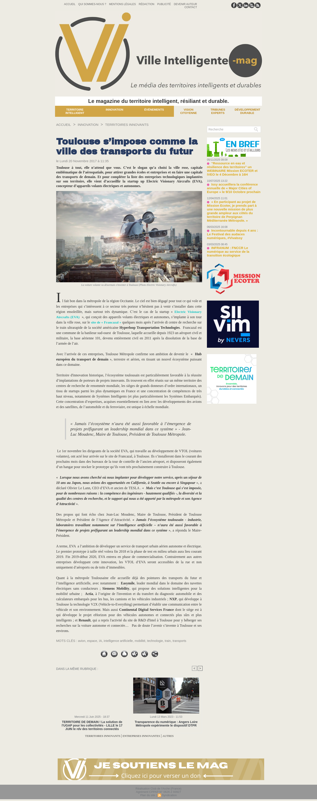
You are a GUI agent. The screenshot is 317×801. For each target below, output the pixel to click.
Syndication (169, 795)
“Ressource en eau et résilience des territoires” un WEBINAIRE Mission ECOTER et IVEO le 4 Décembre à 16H (233, 166)
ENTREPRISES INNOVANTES (144, 736)
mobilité (144, 641)
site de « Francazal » (106, 322)
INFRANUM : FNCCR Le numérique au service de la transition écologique (233, 235)
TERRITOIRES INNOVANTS (136, 124)
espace (93, 641)
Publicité (164, 4)
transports (185, 641)
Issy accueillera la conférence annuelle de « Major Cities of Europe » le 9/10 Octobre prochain (233, 182)
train (173, 641)
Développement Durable (247, 111)
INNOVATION (92, 124)
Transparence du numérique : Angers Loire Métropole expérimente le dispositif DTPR (166, 723)
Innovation (114, 109)
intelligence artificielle (120, 641)
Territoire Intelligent (74, 111)
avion (82, 641)
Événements (154, 109)
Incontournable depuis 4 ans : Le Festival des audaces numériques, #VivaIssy (231, 221)
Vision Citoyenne (188, 111)
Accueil (70, 4)
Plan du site (147, 795)
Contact (190, 7)
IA (101, 641)
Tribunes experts (217, 111)
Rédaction (147, 4)
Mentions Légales (123, 4)
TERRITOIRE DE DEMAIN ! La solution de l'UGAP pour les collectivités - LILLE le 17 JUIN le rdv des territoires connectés (92, 725)
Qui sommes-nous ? (92, 4)
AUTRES (176, 736)
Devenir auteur (185, 4)
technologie (159, 641)
